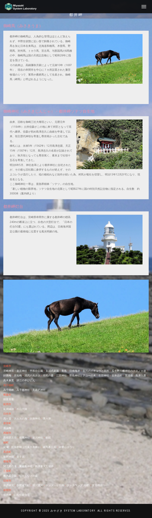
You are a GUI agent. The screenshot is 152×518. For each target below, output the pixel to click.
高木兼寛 (8, 380)
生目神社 (103, 375)
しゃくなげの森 (28, 476)
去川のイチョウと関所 (96, 371)
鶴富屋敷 (8, 399)
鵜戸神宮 (8, 485)
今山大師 (22, 409)
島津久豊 (140, 375)
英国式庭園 (52, 371)
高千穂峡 (8, 390)
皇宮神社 (22, 371)
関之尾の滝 (10, 466)
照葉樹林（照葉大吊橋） (25, 447)
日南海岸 (74, 371)
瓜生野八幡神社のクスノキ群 (129, 371)
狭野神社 (8, 457)
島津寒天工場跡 (44, 466)
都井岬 (7, 495)
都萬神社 (24, 437)
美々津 (47, 418)
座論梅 (7, 428)
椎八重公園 (10, 476)
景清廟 (129, 375)
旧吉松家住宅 (22, 495)
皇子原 (20, 457)
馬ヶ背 (7, 418)
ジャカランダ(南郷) (78, 485)
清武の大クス (32, 375)
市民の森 (48, 375)
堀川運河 (37, 485)
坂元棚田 (97, 485)
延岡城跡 (8, 409)
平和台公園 (36, 371)
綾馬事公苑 (49, 447)
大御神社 (35, 418)
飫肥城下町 (23, 485)
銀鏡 (48, 437)
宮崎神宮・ (10, 371)
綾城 (6, 447)
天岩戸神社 (39, 390)
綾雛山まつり (67, 447)
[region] (76, 316)
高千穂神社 (23, 390)
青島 (64, 371)
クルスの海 (20, 418)
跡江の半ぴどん (26, 380)
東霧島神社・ (27, 466)
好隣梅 (7, 375)
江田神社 (61, 375)
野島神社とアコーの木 (82, 375)
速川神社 (37, 437)
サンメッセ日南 (55, 485)
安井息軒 (117, 375)
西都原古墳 (10, 437)
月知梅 (18, 375)
